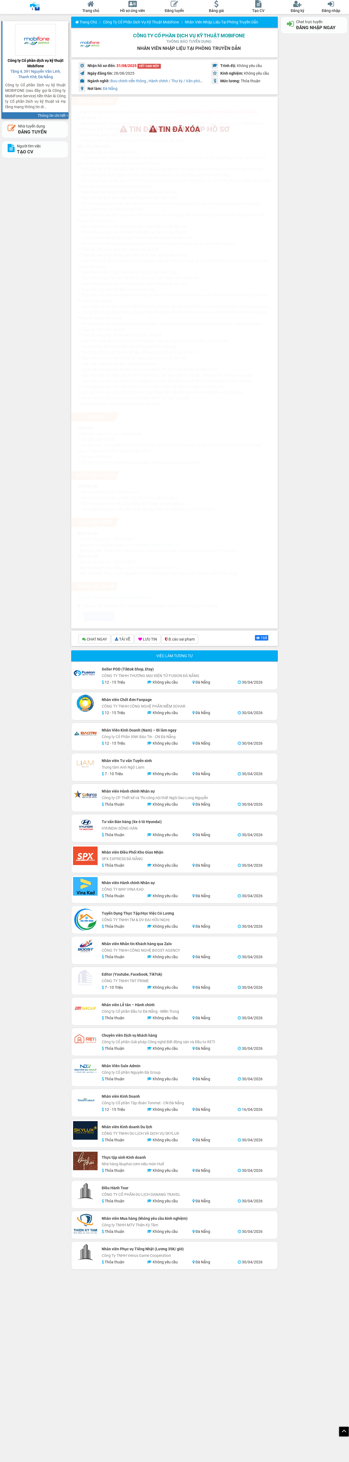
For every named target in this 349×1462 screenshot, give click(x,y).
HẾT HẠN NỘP (149, 66)
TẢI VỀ (122, 639)
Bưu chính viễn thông (128, 81)
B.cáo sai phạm (180, 639)
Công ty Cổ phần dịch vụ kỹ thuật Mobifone (141, 22)
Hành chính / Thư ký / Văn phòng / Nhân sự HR (188, 81)
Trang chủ (86, 22)
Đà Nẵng (110, 88)
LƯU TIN (147, 639)
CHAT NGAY (94, 639)
